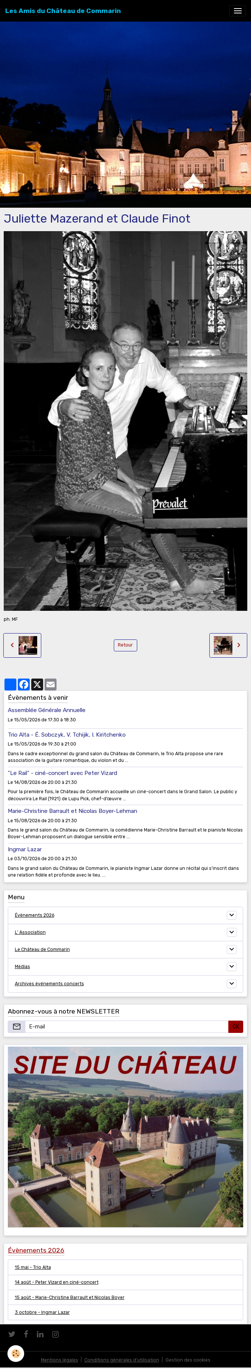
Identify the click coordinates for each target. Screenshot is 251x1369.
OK (236, 1027)
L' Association (30, 932)
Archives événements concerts (49, 983)
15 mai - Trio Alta (33, 1267)
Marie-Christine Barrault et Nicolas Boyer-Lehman (72, 811)
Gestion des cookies (187, 1360)
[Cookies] (15, 1353)
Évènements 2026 (34, 915)
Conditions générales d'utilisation (121, 1360)
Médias (22, 966)
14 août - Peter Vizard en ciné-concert (57, 1282)
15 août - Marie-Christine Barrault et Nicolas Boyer (70, 1297)
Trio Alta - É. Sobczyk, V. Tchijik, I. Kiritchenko (67, 734)
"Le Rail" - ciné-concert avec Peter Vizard (62, 773)
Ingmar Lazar (25, 849)
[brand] (63, 11)
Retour (125, 645)
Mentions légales (59, 1360)
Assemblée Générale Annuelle (47, 710)
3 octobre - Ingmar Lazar (42, 1312)
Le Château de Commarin (42, 949)
